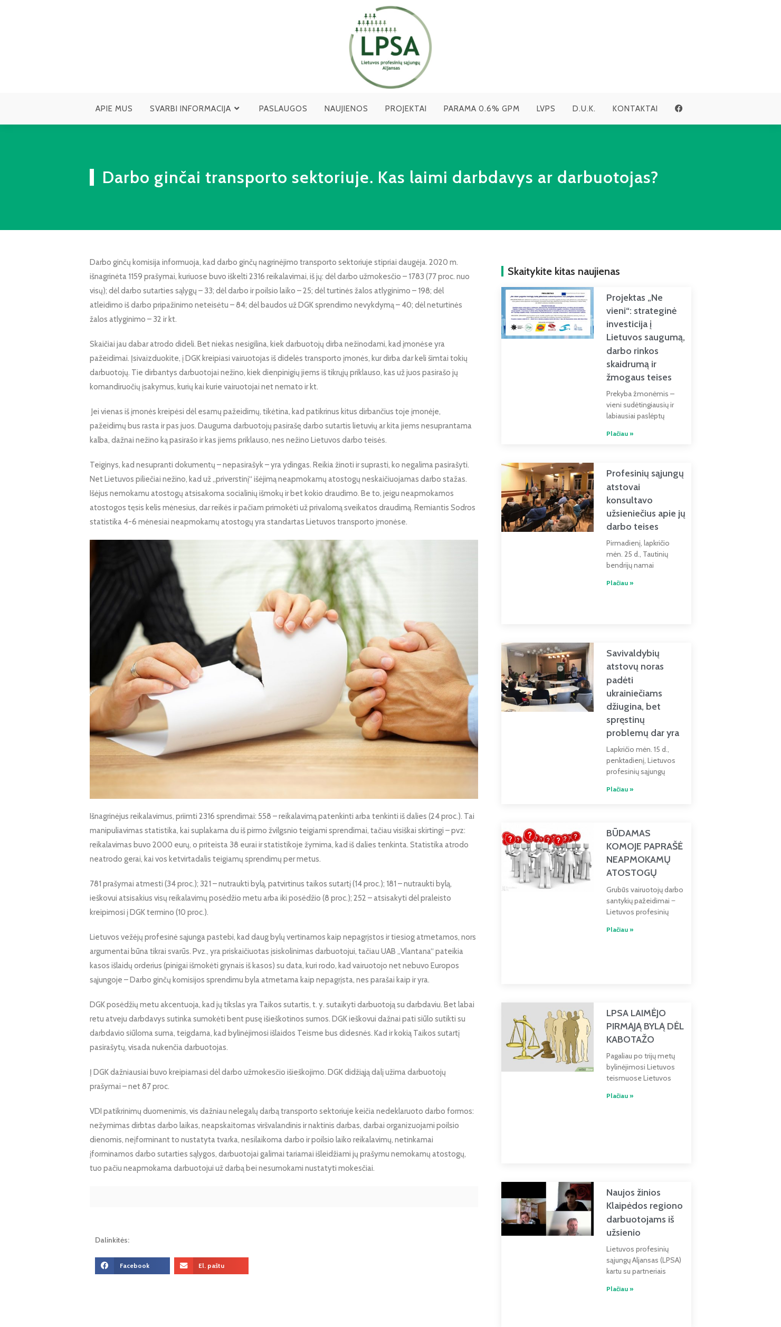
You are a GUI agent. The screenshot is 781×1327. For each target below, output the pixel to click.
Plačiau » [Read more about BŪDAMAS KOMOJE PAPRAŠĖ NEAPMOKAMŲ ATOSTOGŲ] (607, 877)
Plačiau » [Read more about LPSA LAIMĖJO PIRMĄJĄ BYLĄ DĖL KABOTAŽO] (607, 1022)
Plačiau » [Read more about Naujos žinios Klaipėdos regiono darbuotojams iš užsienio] (607, 1193)
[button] (132, 1265)
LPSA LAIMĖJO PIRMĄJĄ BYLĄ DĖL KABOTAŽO (632, 952)
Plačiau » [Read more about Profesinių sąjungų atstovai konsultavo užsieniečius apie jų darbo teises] (607, 545)
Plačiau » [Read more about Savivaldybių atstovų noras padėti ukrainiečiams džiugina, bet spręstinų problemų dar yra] (607, 741)
